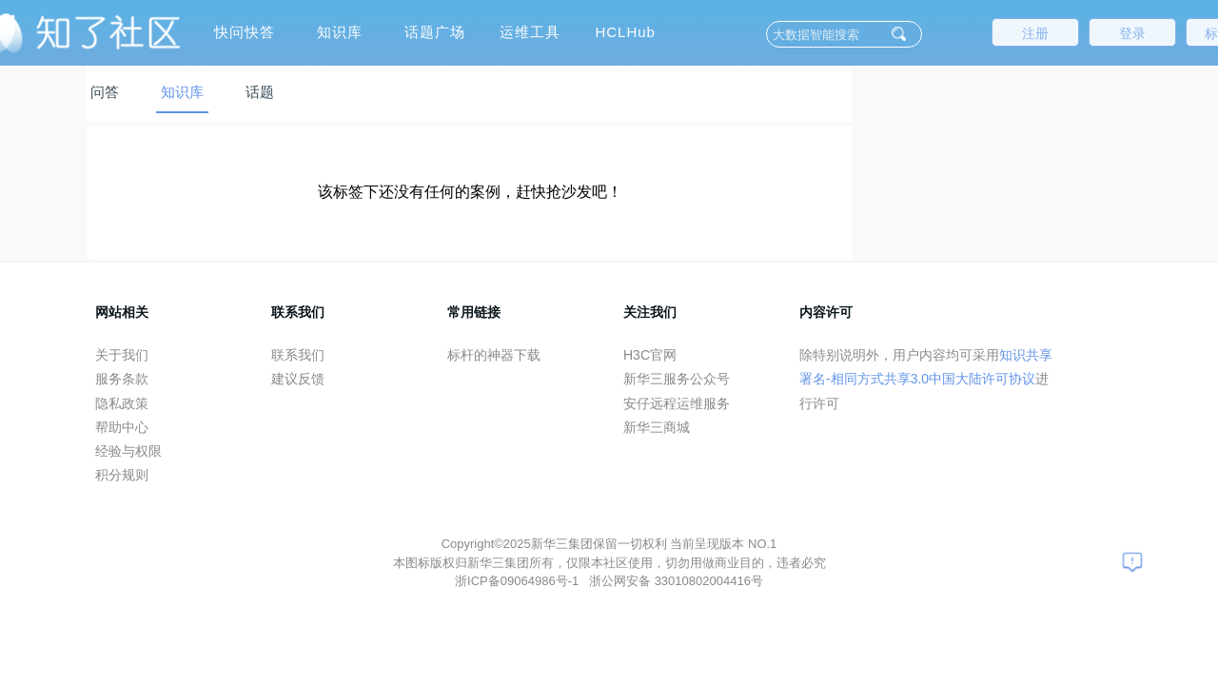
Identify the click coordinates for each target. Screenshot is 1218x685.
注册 (1035, 33)
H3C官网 (650, 354)
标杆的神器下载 (493, 354)
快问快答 (244, 32)
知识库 (340, 32)
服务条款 (121, 378)
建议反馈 (297, 378)
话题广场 (434, 32)
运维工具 (530, 32)
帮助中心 (121, 427)
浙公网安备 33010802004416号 (676, 581)
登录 (1132, 33)
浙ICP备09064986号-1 (518, 581)
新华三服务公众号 (676, 378)
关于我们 (121, 354)
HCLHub (625, 32)
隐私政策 (121, 403)
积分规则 (121, 474)
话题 (260, 92)
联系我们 (297, 354)
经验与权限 (128, 451)
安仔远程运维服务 (676, 403)
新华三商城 (656, 427)
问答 (104, 92)
